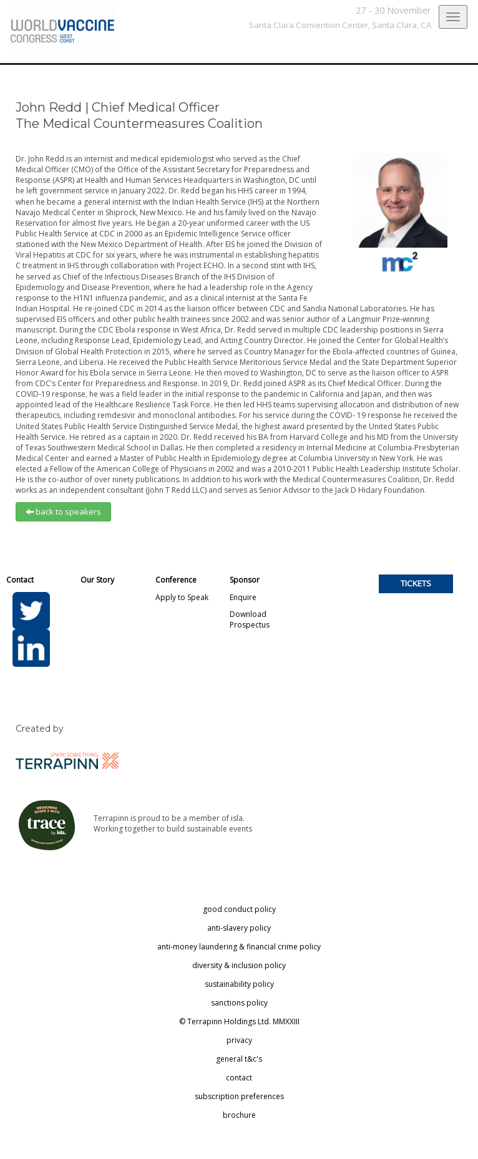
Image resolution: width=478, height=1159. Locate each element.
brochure (239, 1115)
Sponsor (245, 580)
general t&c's (239, 1059)
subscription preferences (239, 1096)
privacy (239, 1040)
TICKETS (416, 583)
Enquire (243, 597)
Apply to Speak (181, 597)
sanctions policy (239, 1002)
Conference (176, 580)
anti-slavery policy (239, 928)
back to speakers (63, 511)
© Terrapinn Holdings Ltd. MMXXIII (239, 1021)
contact (239, 1077)
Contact (20, 580)
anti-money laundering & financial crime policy (239, 946)
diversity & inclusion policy (239, 965)
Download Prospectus (250, 619)
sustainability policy (239, 984)
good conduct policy (239, 909)
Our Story (97, 580)
